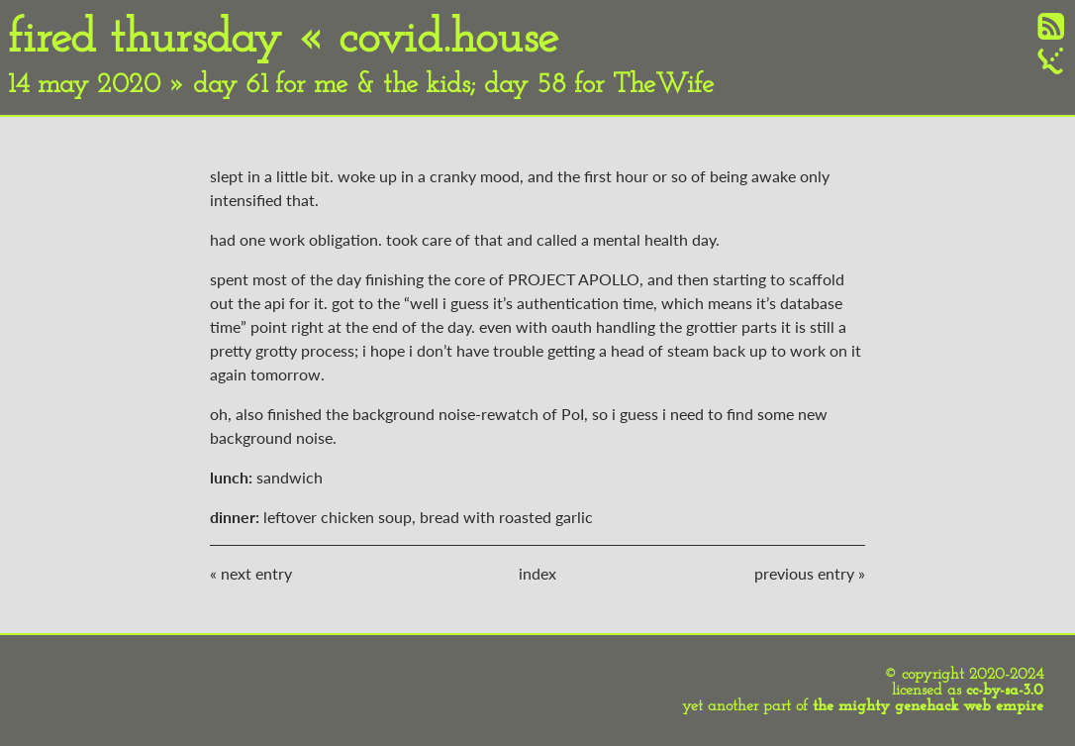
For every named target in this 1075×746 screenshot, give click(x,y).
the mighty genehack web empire (928, 706)
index (537, 573)
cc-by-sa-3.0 (1004, 690)
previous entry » (809, 573)
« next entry (251, 573)
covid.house (448, 39)
